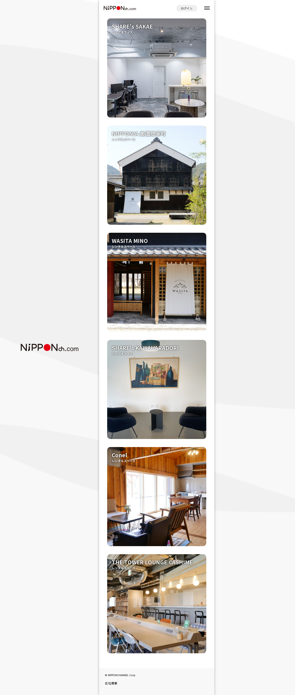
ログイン (187, 8)
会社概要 (111, 683)
